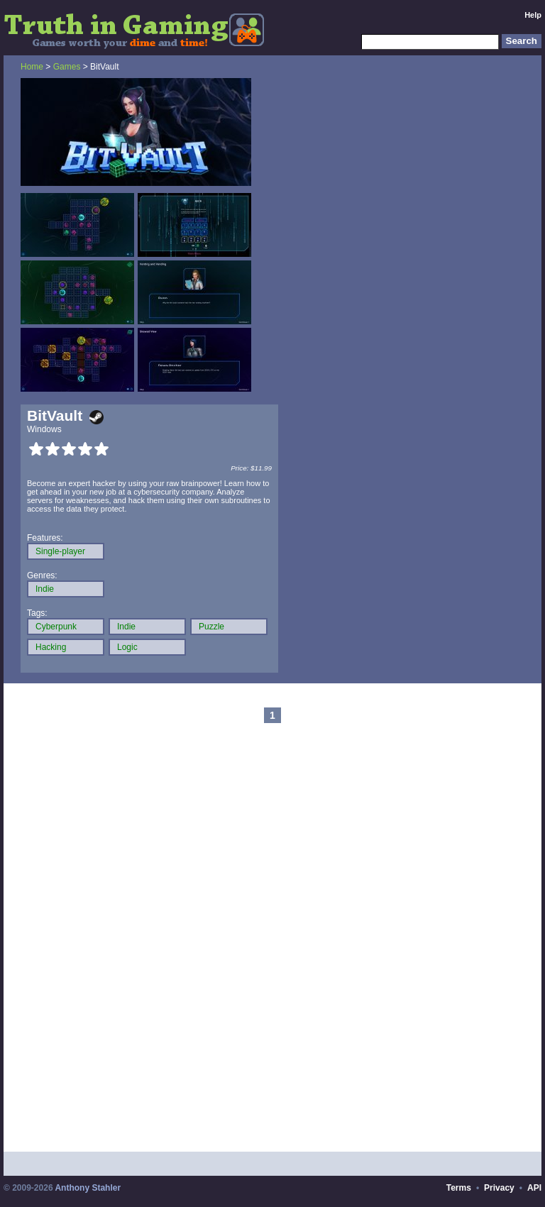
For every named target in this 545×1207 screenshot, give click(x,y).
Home (32, 67)
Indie (44, 589)
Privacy (499, 1188)
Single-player (60, 551)
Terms (458, 1188)
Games (67, 67)
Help (532, 15)
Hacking (50, 647)
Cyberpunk (56, 627)
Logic (127, 647)
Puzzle (211, 627)
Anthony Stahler (88, 1188)
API (534, 1188)
